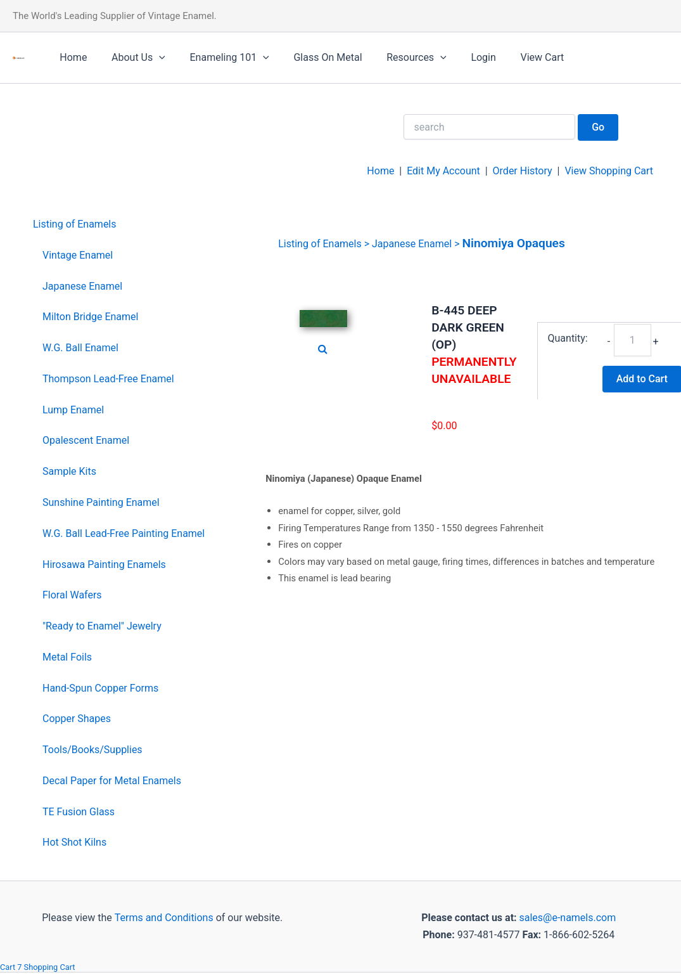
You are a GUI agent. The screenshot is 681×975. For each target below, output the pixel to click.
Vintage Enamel (77, 255)
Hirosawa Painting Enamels (104, 565)
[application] (152, 57)
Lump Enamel (73, 410)
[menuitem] (119, 224)
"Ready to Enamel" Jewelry (102, 626)
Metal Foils (67, 657)
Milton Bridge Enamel (90, 317)
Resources (397, 57)
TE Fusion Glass (78, 812)
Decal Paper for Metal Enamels (111, 781)
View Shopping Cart (608, 171)
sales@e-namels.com (567, 918)
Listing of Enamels (75, 224)
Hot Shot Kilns (74, 842)
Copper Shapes (76, 719)
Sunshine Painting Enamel (101, 502)
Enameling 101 (218, 57)
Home (71, 57)
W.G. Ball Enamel (80, 348)
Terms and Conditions (162, 918)
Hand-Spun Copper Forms (100, 688)
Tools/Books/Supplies (92, 750)
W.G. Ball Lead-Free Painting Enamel (123, 533)
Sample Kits (69, 471)
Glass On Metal (313, 57)
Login (460, 57)
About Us (132, 57)
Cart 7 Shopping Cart (37, 967)
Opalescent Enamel (85, 440)
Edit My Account (443, 171)
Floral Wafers (72, 595)
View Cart (515, 57)
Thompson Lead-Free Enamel (108, 379)
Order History (522, 171)
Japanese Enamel (82, 286)
